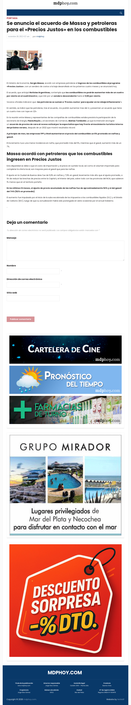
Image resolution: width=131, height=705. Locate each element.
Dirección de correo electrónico (24, 279)
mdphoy (40, 36)
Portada (12, 18)
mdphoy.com (65, 672)
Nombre (11, 265)
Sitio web (12, 292)
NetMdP (120, 699)
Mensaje (11, 237)
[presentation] (27, 309)
